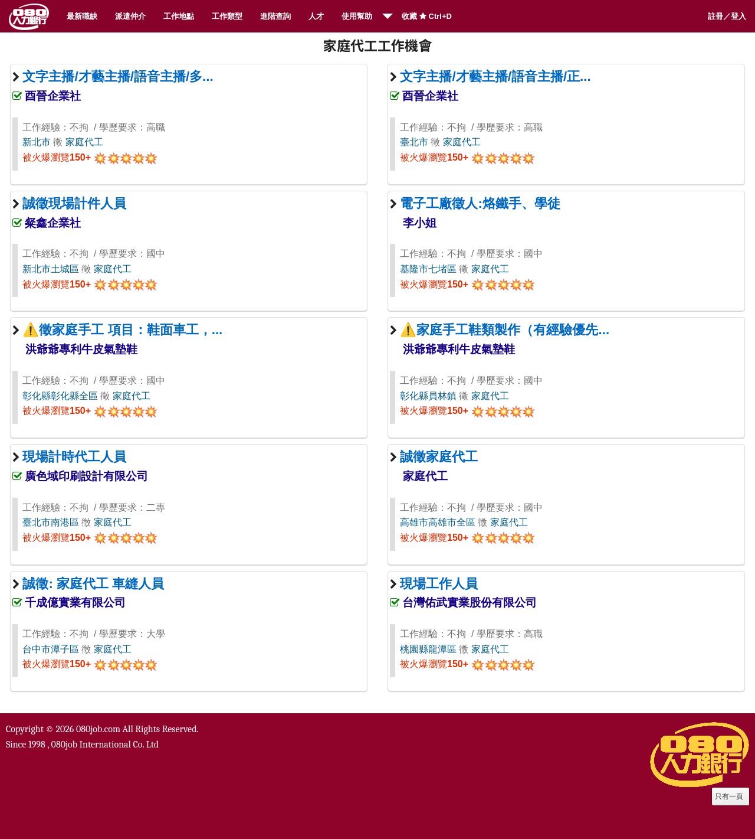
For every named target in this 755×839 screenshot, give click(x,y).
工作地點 (178, 16)
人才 (316, 16)
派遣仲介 (130, 16)
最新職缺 (82, 16)
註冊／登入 (727, 16)
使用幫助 (357, 16)
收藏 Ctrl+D (427, 16)
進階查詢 (275, 16)
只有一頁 (729, 796)
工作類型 (227, 16)
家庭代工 (84, 142)
